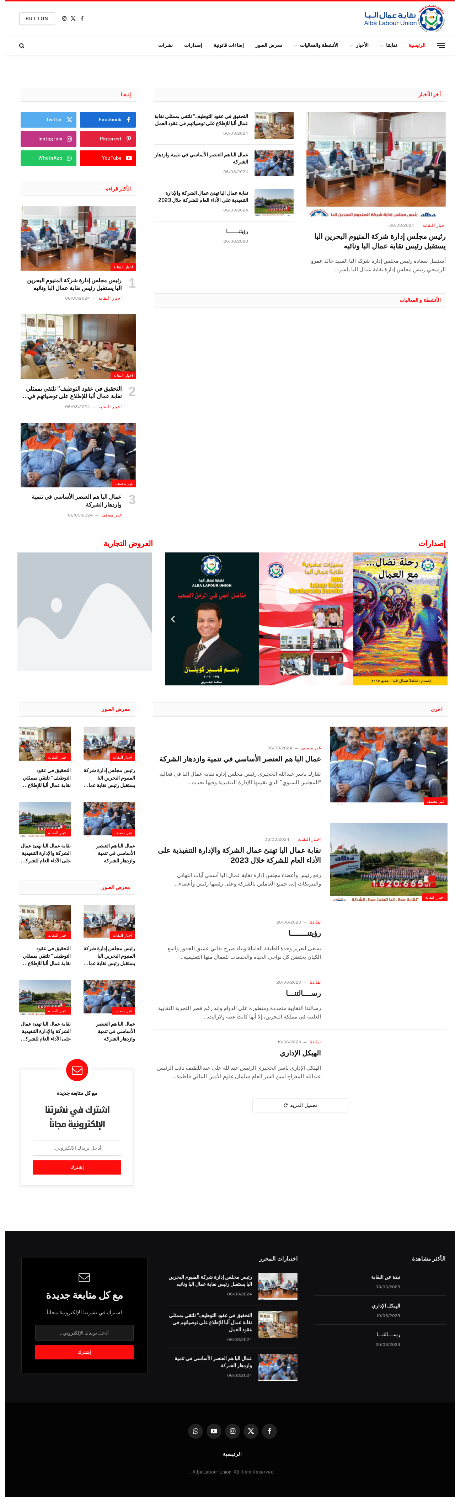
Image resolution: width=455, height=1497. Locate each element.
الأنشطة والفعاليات (314, 45)
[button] (168, 619)
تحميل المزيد (295, 1105)
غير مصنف (119, 483)
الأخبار (357, 45)
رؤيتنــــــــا (232, 231)
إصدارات (188, 45)
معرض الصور (264, 45)
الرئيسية (412, 45)
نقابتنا (386, 45)
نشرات (160, 45)
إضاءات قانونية (224, 45)
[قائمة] (436, 45)
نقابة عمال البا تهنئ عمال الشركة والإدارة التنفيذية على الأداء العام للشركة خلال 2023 (198, 196)
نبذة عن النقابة (380, 1277)
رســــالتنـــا (298, 993)
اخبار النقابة (429, 225)
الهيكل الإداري (295, 1053)
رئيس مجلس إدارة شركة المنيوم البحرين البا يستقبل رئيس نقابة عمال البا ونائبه (375, 241)
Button (32, 18)
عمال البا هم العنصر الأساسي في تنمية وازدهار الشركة (196, 158)
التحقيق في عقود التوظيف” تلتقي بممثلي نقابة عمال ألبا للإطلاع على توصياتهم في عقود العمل (196, 119)
